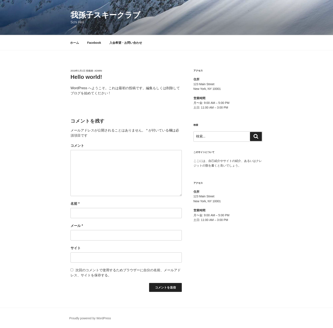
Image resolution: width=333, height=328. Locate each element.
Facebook (94, 42)
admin (98, 70)
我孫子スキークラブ (105, 15)
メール (77, 226)
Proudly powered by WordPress (90, 318)
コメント (77, 145)
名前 (75, 203)
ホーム (74, 42)
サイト (76, 248)
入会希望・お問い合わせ (125, 42)
